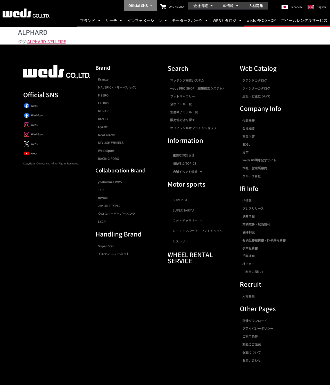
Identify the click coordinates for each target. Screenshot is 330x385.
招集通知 (248, 255)
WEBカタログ (227, 20)
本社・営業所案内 (254, 168)
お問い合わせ (251, 360)
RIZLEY (103, 119)
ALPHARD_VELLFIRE (46, 41)
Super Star (106, 246)
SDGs (246, 144)
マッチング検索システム (187, 80)
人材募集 (256, 5)
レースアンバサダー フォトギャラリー (199, 231)
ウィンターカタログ (256, 88)
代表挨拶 (248, 120)
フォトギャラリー (182, 96)
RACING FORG (108, 158)
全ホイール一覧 (181, 104)
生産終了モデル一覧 (184, 112)
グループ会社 (251, 176)
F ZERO (103, 95)
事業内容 (248, 136)
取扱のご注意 (251, 344)
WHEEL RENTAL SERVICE (190, 257)
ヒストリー (180, 241)
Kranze (103, 79)
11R (101, 190)
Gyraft (103, 127)
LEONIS (103, 103)
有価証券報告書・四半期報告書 (264, 240)
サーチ (113, 20)
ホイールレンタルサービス (304, 20)
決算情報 (248, 216)
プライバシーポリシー (257, 328)
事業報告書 (250, 248)
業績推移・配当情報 (256, 224)
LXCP (102, 221)
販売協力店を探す (182, 120)
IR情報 (230, 6)
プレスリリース (253, 208)
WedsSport (106, 150)
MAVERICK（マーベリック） (118, 87)
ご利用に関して (253, 271)
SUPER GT (180, 200)
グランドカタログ (254, 80)
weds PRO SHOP (261, 20)
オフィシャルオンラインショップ (193, 128)
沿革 (245, 152)
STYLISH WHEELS (110, 142)
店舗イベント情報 (187, 172)
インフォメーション (147, 20)
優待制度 (248, 232)
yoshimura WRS (110, 182)
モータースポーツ (190, 20)
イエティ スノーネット (113, 253)
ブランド (90, 20)
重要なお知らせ (183, 155)
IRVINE (103, 197)
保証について (251, 352)
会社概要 (248, 128)
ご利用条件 (250, 336)
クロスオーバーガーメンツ (116, 213)
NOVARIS (104, 111)
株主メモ (248, 263)
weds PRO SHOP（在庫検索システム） (198, 88)
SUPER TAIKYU (183, 210)
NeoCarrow (106, 135)
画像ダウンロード (254, 320)
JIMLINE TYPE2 (109, 205)
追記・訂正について (256, 96)
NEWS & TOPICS (184, 163)
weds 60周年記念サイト (259, 160)
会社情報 (203, 6)
